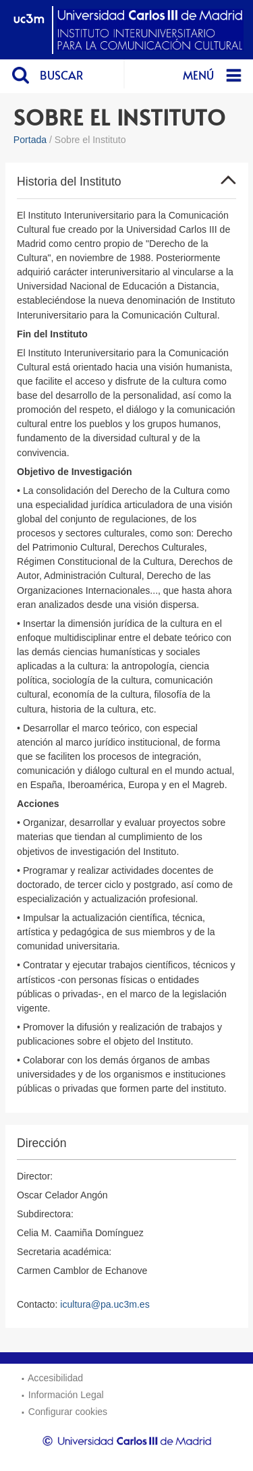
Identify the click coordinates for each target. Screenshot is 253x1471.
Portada (30, 139)
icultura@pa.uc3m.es (104, 1304)
